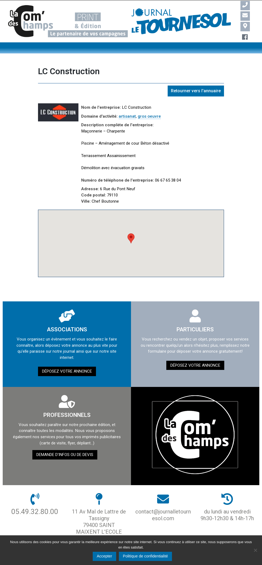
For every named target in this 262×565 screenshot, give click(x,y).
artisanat (127, 116)
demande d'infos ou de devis (64, 454)
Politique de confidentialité (145, 556)
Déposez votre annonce (67, 371)
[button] (131, 238)
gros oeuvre (149, 116)
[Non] (255, 550)
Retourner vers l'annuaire (196, 90)
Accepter (104, 556)
